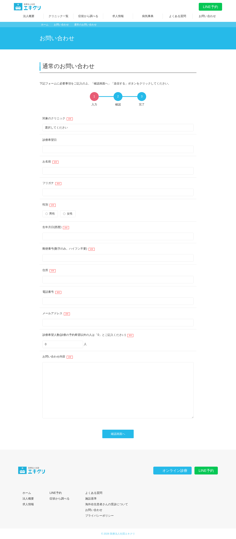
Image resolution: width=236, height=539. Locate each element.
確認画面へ (118, 433)
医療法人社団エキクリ (122, 533)
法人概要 (28, 16)
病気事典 (147, 16)
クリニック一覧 (58, 16)
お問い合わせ (207, 16)
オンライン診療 (172, 471)
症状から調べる (88, 16)
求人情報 (118, 16)
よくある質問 (177, 16)
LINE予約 (210, 7)
